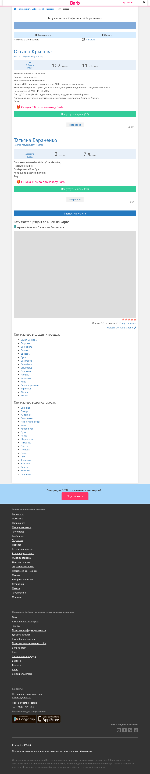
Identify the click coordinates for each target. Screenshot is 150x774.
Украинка (26, 388)
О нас (15, 617)
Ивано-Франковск (30, 421)
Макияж (16, 575)
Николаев (26, 442)
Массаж (16, 588)
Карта (15, 669)
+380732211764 (25, 707)
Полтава (25, 449)
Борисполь (26, 346)
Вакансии (17, 660)
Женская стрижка (21, 562)
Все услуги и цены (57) (75, 114)
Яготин (24, 395)
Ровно (24, 453)
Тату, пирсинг (19, 592)
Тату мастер (18, 531)
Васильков (26, 360)
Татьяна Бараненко (44, 142)
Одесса (24, 446)
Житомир (26, 414)
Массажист (18, 518)
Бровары (25, 353)
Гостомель (26, 371)
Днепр (24, 411)
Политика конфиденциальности (29, 630)
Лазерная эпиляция (22, 579)
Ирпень (25, 374)
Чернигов (26, 474)
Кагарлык (26, 378)
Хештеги (16, 665)
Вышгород (26, 367)
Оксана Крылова (40, 53)
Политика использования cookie (29, 643)
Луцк (23, 432)
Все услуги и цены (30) (75, 189)
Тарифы (16, 625)
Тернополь (26, 460)
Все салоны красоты (23, 549)
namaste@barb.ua (21, 697)
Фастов (24, 392)
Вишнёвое (26, 364)
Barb (75, 3)
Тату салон (17, 540)
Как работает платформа (25, 621)
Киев (23, 381)
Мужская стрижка (21, 557)
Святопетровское (30, 385)
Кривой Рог (27, 428)
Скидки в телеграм (22, 673)
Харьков (25, 463)
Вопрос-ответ (19, 647)
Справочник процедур (24, 656)
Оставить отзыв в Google (121, 327)
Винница (25, 407)
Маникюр (17, 597)
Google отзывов (127, 323)
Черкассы (26, 470)
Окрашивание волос (23, 566)
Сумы (24, 456)
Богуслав (25, 343)
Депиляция (18, 583)
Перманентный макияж (24, 570)
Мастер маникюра (21, 527)
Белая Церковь (29, 339)
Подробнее (75, 124)
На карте (88, 39)
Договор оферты (21, 634)
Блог (14, 652)
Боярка (24, 350)
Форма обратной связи (24, 702)
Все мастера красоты (23, 553)
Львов (24, 435)
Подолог (16, 544)
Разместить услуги (75, 213)
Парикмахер (18, 522)
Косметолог (18, 514)
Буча (23, 357)
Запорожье (27, 418)
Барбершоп (18, 536)
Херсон (24, 467)
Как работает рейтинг (23, 639)
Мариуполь (27, 439)
